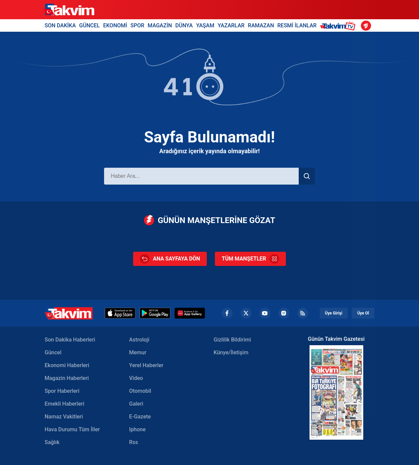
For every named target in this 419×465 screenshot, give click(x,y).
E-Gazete (140, 416)
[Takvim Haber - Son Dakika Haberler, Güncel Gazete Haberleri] (69, 313)
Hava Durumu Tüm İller (72, 429)
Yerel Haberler (146, 365)
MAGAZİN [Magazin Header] (160, 25)
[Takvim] (69, 10)
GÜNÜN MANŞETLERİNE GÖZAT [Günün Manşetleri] (209, 220)
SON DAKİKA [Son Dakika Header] (60, 25)
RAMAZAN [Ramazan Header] (261, 25)
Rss (133, 442)
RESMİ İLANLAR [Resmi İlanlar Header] (297, 25)
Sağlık (52, 442)
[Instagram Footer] (283, 313)
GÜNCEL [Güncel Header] (89, 25)
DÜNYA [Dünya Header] (184, 25)
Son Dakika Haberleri (70, 339)
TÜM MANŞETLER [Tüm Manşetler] (250, 259)
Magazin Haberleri (67, 378)
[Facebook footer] (227, 313)
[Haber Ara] (201, 176)
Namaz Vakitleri (64, 416)
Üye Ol (363, 313)
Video (136, 378)
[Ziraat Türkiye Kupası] (366, 26)
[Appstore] (120, 313)
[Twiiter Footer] (246, 313)
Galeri (136, 404)
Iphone (137, 429)
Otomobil (140, 391)
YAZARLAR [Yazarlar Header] (231, 25)
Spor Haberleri (62, 391)
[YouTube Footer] (265, 313)
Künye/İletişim (231, 352)
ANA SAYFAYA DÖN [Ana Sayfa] (170, 259)
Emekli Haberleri (64, 404)
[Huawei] (189, 313)
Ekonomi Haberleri (67, 365)
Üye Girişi (334, 313)
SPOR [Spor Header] (137, 25)
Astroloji (139, 339)
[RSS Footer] (302, 313)
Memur (137, 352)
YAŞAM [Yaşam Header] (205, 25)
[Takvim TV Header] (339, 25)
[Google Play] (155, 313)
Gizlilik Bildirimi (232, 339)
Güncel (53, 352)
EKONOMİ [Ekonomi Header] (115, 25)
